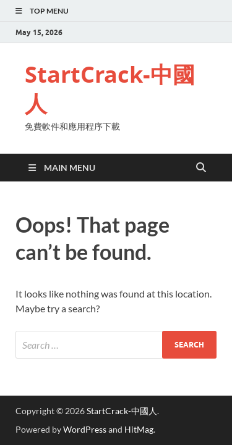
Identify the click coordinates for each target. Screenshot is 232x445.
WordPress (84, 429)
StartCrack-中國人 (110, 89)
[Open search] (201, 168)
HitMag (138, 429)
